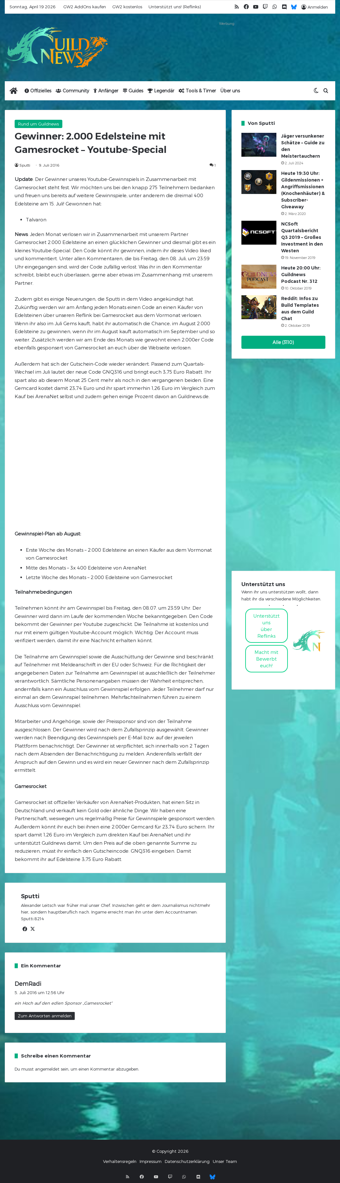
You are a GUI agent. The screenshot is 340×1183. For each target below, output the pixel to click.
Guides (133, 90)
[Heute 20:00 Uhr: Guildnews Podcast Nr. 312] (258, 277)
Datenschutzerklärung (187, 1161)
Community (72, 90)
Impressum (151, 1161)
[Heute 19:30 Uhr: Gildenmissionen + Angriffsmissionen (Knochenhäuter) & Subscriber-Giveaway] (258, 182)
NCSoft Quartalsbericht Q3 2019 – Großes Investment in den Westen (302, 237)
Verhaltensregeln (119, 1161)
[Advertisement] (226, 44)
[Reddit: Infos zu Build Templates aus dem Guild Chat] (258, 307)
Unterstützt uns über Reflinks (266, 626)
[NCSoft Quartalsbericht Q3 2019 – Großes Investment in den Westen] (258, 233)
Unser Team (225, 1161)
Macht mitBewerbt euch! (266, 658)
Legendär (161, 90)
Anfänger (106, 90)
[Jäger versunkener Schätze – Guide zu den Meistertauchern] (258, 145)
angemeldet (47, 1069)
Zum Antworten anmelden (45, 1015)
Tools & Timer (197, 90)
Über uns (230, 90)
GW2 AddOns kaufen (84, 6)
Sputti (24, 165)
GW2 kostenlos (127, 6)
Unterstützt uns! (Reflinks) (175, 6)
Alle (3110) (283, 342)
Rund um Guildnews (38, 123)
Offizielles (37, 90)
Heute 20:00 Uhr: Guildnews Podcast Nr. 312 (301, 274)
